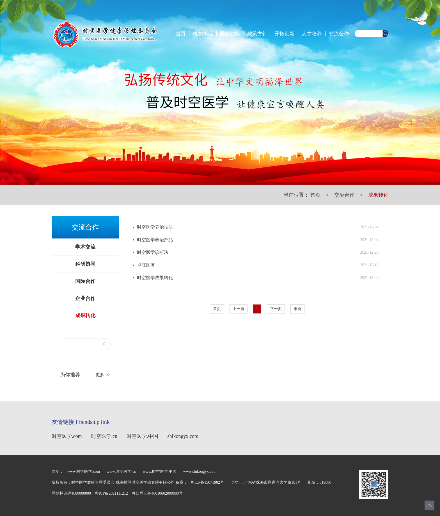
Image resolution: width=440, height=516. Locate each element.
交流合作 (339, 34)
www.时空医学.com (83, 471)
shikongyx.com (183, 436)
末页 (297, 309)
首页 (181, 34)
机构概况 (203, 34)
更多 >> (103, 374)
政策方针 (257, 34)
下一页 (276, 309)
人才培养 (312, 34)
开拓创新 (284, 34)
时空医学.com (67, 436)
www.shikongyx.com (200, 471)
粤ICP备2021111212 (112, 493)
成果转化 (378, 195)
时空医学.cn (104, 436)
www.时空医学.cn (122, 471)
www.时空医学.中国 (160, 471)
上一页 (238, 309)
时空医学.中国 (142, 436)
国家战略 (230, 34)
